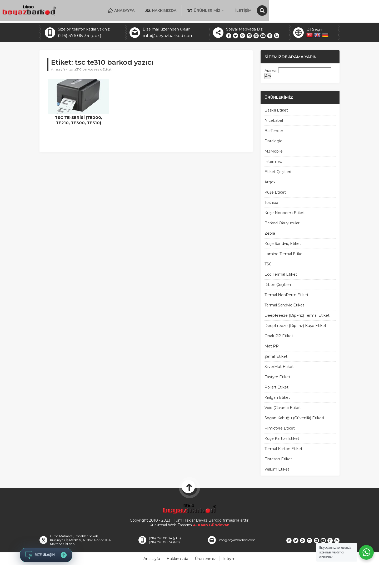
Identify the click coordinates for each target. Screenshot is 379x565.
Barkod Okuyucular (282, 223)
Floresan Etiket (278, 459)
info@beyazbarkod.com (168, 35)
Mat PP (272, 346)
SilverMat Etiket (279, 366)
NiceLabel (274, 120)
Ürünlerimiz (278, 10)
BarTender (274, 130)
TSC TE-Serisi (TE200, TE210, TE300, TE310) (78, 120)
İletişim (315, 10)
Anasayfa (193, 10)
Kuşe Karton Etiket (282, 438)
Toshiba (271, 202)
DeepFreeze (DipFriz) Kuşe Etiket (295, 325)
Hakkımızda (232, 10)
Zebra (270, 233)
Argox (270, 182)
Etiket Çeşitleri (278, 171)
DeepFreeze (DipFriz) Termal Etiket (297, 315)
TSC (268, 264)
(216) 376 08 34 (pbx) (79, 35)
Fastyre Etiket (277, 377)
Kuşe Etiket (275, 192)
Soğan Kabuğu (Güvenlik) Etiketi (294, 418)
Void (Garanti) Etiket (283, 407)
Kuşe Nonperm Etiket (285, 212)
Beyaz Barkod (209, 520)
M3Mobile (274, 151)
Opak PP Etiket (279, 336)
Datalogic (273, 141)
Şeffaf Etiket (276, 356)
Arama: (271, 70)
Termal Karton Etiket (283, 448)
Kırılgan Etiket (277, 397)
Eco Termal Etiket (281, 274)
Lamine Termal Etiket (284, 253)
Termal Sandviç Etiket (284, 305)
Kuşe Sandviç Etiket (283, 243)
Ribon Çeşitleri (278, 284)
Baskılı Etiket (276, 110)
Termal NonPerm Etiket (286, 294)
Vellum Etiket (277, 469)
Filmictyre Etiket (280, 428)
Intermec (273, 161)
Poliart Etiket (276, 387)
